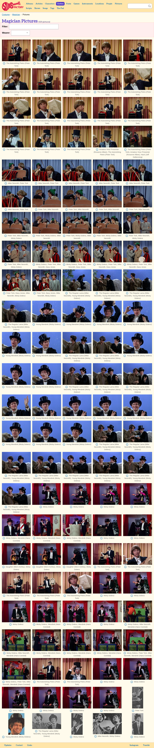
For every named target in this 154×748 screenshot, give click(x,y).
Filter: (5, 26)
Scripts (29, 8)
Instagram (134, 745)
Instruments (87, 4)
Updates (7, 745)
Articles (39, 4)
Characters (49, 4)
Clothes (60, 4)
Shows (37, 8)
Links (29, 745)
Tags (52, 8)
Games (76, 4)
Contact (19, 745)
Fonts (68, 4)
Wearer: (6, 33)
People (109, 4)
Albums (29, 4)
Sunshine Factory (13, 6)
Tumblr (146, 745)
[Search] (137, 6)
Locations (99, 4)
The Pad (60, 8)
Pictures (118, 4)
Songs (45, 8)
